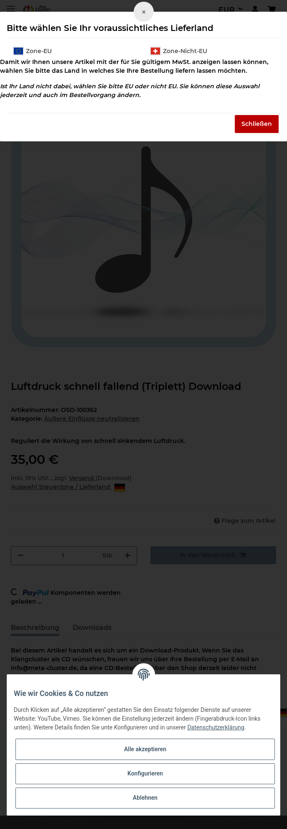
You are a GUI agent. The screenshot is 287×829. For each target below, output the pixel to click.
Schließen (256, 124)
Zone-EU (32, 51)
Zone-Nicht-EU (178, 51)
